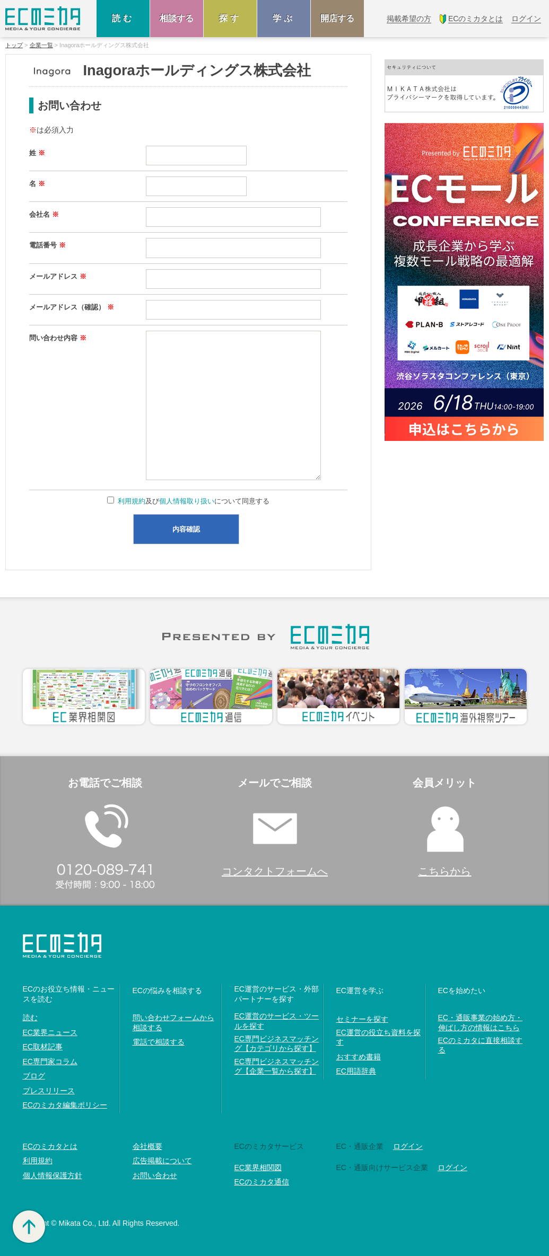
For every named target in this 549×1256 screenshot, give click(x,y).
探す (230, 18)
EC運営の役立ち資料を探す (378, 1037)
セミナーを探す (362, 1019)
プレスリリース (49, 1090)
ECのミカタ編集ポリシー (65, 1105)
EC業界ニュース (50, 1032)
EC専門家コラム (50, 1061)
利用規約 (131, 501)
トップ (14, 45)
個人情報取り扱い (186, 501)
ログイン (408, 1146)
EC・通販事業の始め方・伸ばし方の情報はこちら (480, 1022)
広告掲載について (162, 1160)
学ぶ (284, 18)
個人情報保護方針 (52, 1175)
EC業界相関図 (258, 1167)
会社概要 (147, 1146)
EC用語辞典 (356, 1071)
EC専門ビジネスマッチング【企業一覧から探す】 (276, 1066)
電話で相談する (159, 1042)
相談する (177, 18)
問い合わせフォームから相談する (173, 1022)
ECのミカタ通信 (261, 1182)
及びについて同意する (193, 501)
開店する (337, 18)
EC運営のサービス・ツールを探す (276, 1021)
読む (123, 18)
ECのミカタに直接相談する (480, 1045)
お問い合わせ (155, 1175)
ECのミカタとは (50, 1146)
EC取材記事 (43, 1046)
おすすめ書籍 (358, 1056)
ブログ (34, 1076)
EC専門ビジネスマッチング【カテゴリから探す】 (276, 1043)
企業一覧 (41, 45)
